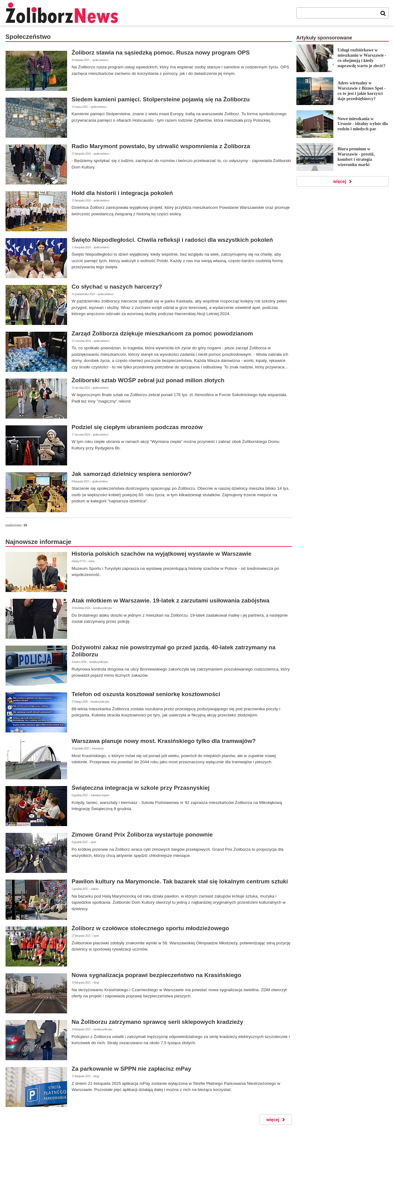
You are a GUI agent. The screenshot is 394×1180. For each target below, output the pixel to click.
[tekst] (337, 13)
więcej (272, 1119)
